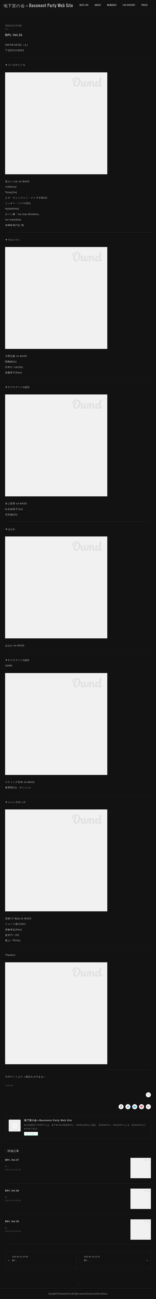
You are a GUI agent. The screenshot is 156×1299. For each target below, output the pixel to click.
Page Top (78, 1284)
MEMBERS (111, 5)
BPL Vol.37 (12, 1160)
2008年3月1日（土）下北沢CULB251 (24, 1228)
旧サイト (13, 1076)
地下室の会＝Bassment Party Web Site (38, 5)
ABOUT (98, 5)
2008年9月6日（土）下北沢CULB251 (24, 1166)
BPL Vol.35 (12, 1221)
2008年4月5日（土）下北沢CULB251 (24, 1197)
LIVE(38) (9, 1085)
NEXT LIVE (84, 5)
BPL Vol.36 (12, 1190)
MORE (125, 5)
